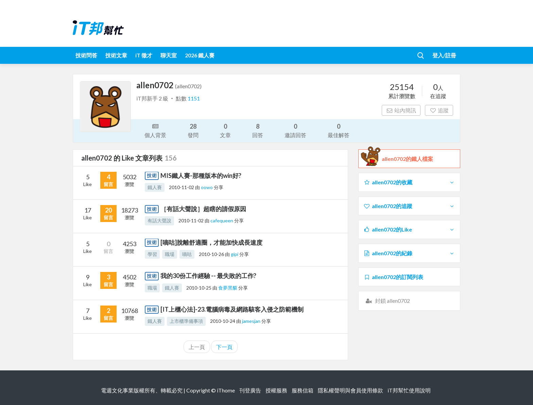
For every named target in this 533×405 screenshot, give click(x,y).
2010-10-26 (211, 254)
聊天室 (168, 55)
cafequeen (222, 220)
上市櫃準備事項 (186, 321)
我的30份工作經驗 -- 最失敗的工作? (208, 275)
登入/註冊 (444, 55)
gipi (235, 254)
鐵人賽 (155, 187)
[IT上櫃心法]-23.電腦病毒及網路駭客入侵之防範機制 (232, 309)
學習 (152, 254)
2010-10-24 (222, 321)
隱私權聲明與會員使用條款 (350, 390)
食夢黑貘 (228, 288)
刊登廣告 (250, 390)
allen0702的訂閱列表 (393, 277)
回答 (257, 130)
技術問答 (86, 55)
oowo (207, 187)
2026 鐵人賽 (199, 55)
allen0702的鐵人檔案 (407, 158)
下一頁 (224, 347)
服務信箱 (302, 390)
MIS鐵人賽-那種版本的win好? (200, 175)
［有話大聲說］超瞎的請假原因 (203, 209)
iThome (226, 390)
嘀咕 (187, 254)
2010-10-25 (198, 288)
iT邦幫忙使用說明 (409, 390)
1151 (194, 98)
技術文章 (116, 55)
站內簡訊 (401, 110)
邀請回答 (295, 130)
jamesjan (251, 321)
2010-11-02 (181, 187)
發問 (193, 130)
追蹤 (439, 110)
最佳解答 (338, 130)
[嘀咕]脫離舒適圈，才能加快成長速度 (211, 242)
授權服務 (276, 390)
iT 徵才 (143, 55)
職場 (169, 254)
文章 (225, 130)
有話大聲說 (159, 220)
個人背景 (155, 130)
